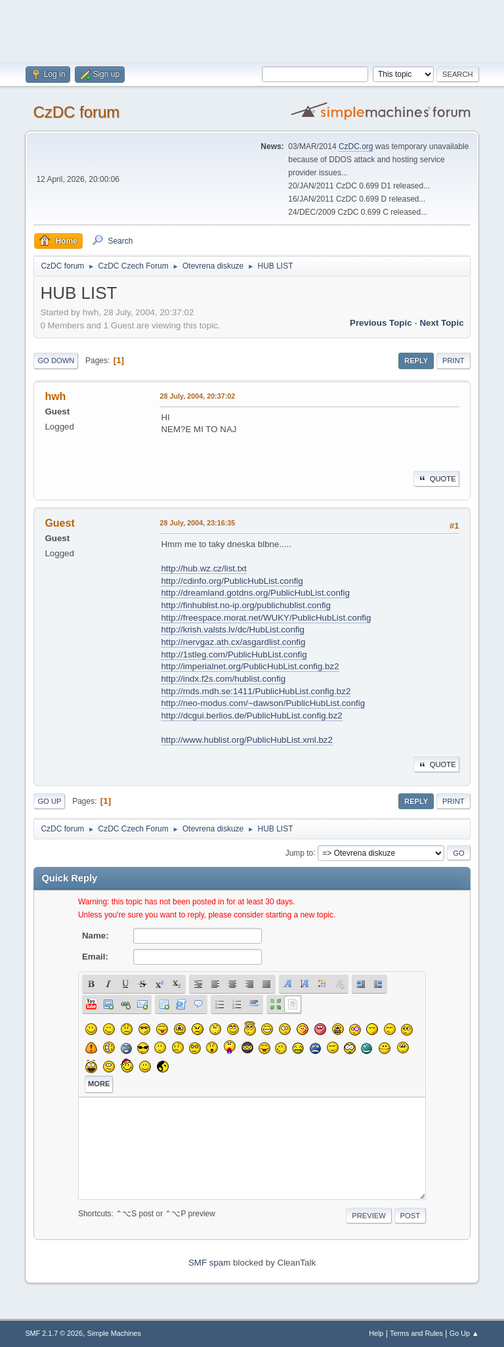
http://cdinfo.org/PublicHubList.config (232, 581)
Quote (436, 479)
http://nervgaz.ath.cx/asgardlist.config (233, 642)
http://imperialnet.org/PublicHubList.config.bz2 (250, 666)
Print (453, 360)
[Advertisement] (252, 29)
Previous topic (381, 323)
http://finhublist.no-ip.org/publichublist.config (246, 605)
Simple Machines (114, 1333)
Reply (416, 360)
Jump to (299, 852)
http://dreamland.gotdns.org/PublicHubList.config (255, 593)
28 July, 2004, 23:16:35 (197, 523)
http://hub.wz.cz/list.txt (203, 568)
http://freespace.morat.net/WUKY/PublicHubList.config (266, 618)
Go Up (49, 801)
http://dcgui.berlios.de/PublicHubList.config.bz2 (251, 715)
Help (376, 1333)
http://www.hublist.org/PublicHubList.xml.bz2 (247, 740)
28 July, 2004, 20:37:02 (197, 396)
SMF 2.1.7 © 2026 (54, 1333)
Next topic (441, 323)
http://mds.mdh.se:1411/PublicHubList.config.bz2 (255, 691)
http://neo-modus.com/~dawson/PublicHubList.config (263, 703)
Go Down (55, 360)
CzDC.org (356, 146)
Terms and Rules (416, 1333)
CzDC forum (76, 112)
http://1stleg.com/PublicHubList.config (233, 654)
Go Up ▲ (464, 1333)
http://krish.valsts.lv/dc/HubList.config (232, 629)
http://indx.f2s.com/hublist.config (223, 679)
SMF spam (209, 1263)
